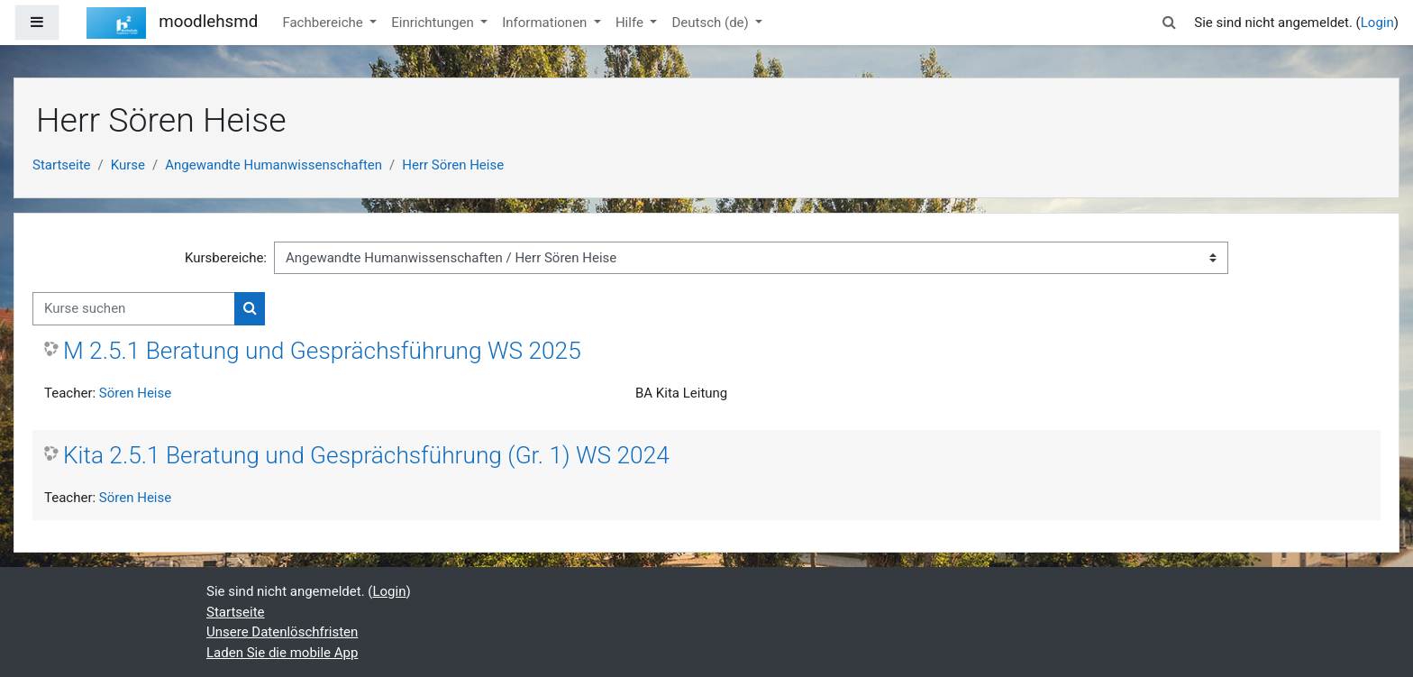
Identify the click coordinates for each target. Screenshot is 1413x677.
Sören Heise (135, 393)
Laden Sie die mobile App (282, 653)
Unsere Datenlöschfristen (282, 632)
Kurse (128, 165)
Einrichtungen (434, 22)
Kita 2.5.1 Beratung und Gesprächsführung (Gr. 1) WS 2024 (366, 455)
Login (1377, 22)
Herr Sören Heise (453, 165)
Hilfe (631, 22)
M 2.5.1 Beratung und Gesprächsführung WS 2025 (322, 350)
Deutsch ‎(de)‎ (711, 22)
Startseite (61, 165)
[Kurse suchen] (133, 308)
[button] (1168, 23)
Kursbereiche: (226, 258)
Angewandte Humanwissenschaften (273, 165)
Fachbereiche (324, 22)
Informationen (546, 22)
